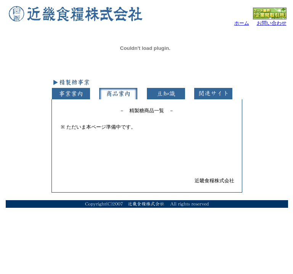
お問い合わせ (272, 23)
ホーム (241, 23)
